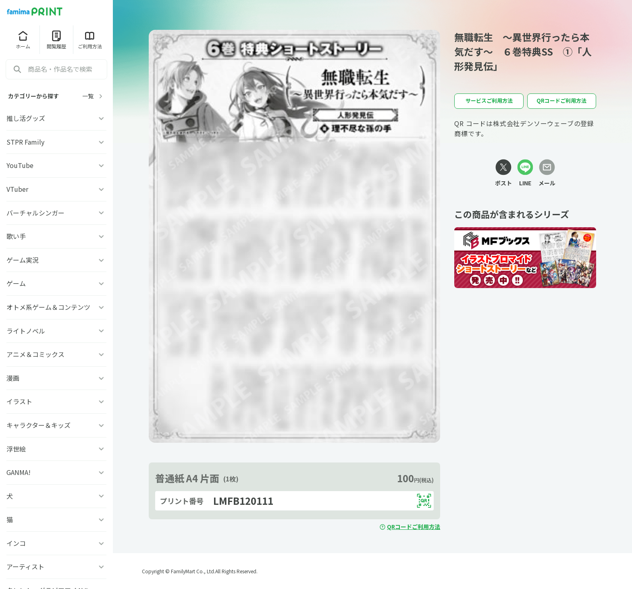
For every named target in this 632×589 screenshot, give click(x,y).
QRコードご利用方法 (409, 527)
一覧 (93, 96)
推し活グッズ (56, 118)
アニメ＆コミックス (56, 354)
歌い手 (56, 236)
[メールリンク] (546, 173)
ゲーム (56, 283)
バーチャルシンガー (56, 213)
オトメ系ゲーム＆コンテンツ (56, 307)
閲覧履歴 (56, 39)
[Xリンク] (503, 173)
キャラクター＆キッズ (56, 425)
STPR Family (56, 142)
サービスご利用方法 (489, 100)
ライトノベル (56, 331)
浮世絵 (56, 449)
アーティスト (56, 566)
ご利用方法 (90, 39)
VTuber (56, 189)
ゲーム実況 (56, 260)
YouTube (56, 165)
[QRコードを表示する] (424, 501)
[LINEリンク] (525, 173)
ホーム (23, 39)
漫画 (56, 378)
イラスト (56, 401)
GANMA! (56, 472)
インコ (56, 543)
